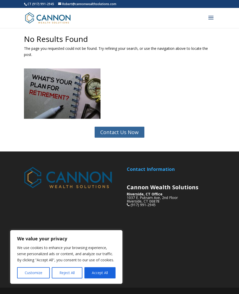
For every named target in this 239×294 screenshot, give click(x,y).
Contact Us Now (119, 132)
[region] (66, 257)
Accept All (100, 272)
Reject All (67, 272)
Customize (33, 272)
